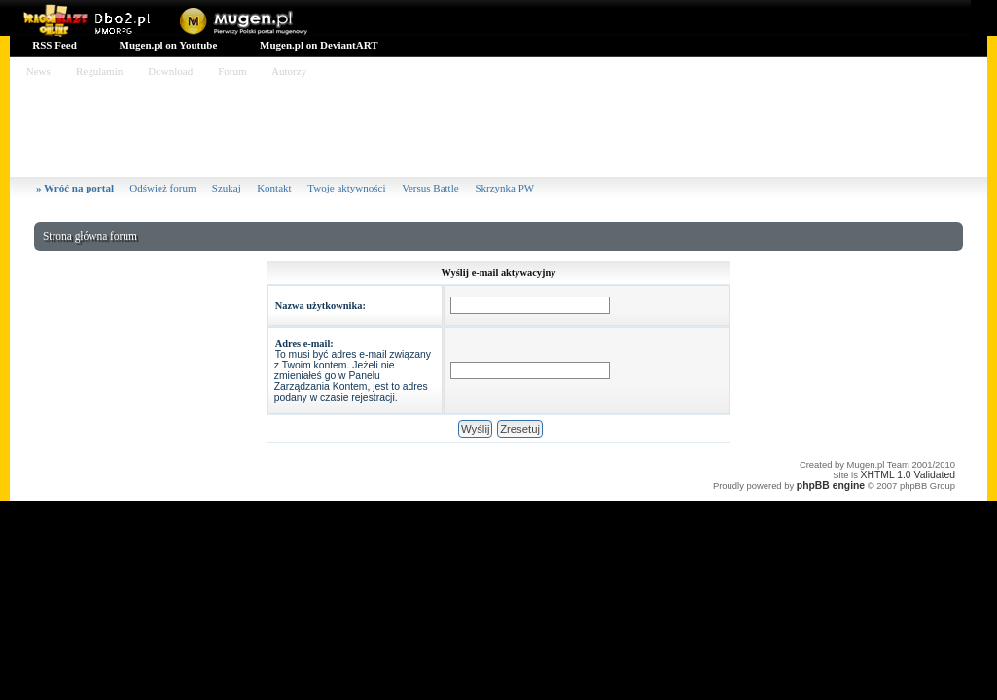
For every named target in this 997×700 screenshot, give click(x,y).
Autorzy (289, 71)
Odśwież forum (162, 187)
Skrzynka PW (504, 187)
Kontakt (275, 187)
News (38, 71)
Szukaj (226, 187)
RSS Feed (53, 45)
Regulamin (99, 71)
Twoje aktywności (347, 187)
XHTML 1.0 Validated (908, 475)
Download (171, 71)
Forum (232, 71)
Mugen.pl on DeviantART (317, 45)
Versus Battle (431, 187)
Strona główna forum (90, 236)
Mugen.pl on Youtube (167, 45)
